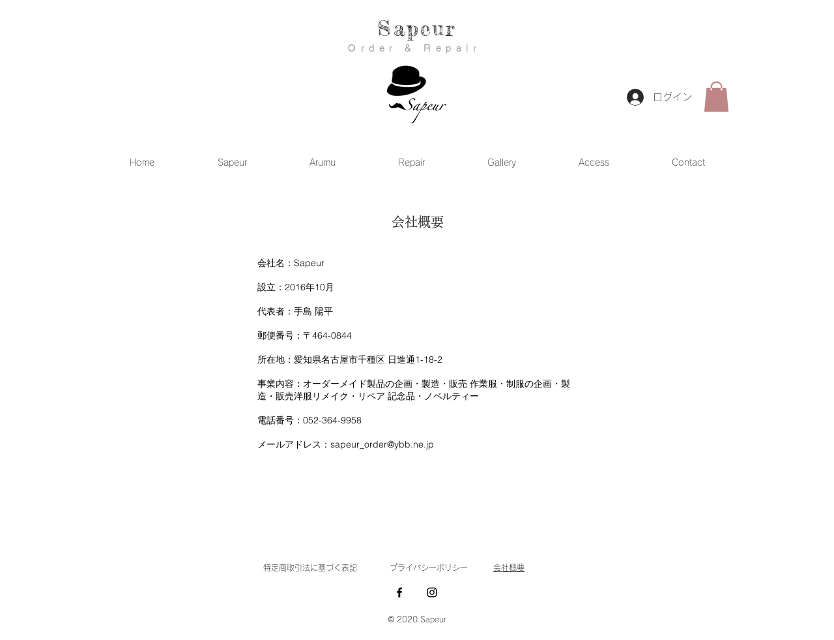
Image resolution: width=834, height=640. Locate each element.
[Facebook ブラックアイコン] (399, 592)
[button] (716, 97)
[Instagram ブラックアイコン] (432, 592)
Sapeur (417, 28)
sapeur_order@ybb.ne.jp (382, 444)
